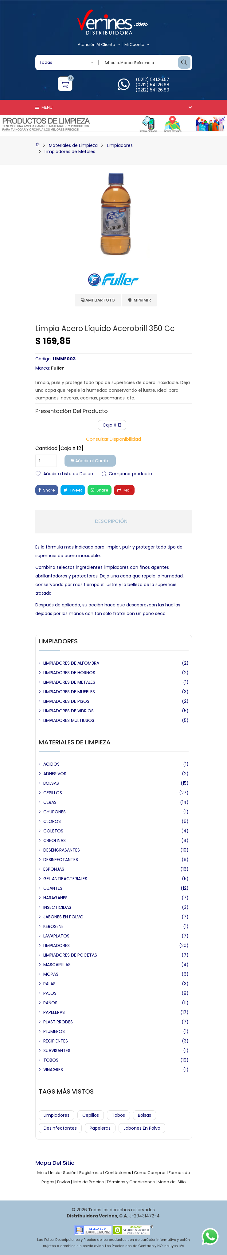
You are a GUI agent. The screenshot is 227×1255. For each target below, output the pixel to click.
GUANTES (52, 888)
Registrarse (90, 1173)
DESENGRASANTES (61, 850)
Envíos (63, 1182)
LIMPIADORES (56, 945)
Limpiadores (120, 145)
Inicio (42, 1173)
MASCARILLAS (57, 964)
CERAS (50, 802)
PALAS (49, 984)
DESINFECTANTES (60, 859)
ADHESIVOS (54, 774)
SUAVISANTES (56, 1050)
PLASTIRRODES (58, 1022)
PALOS (50, 993)
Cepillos (90, 1115)
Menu (44, 107)
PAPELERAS (54, 1012)
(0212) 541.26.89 (152, 90)
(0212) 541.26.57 (152, 79)
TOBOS (50, 1060)
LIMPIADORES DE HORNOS (69, 673)
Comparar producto (130, 473)
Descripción (111, 521)
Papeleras (100, 1128)
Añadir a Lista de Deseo (68, 473)
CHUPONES (54, 812)
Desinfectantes (60, 1128)
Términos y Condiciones (131, 1182)
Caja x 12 (112, 425)
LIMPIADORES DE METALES (69, 682)
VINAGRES (53, 1070)
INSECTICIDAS (57, 907)
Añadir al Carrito (90, 461)
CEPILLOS (52, 793)
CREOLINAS (54, 840)
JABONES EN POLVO (63, 917)
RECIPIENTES (55, 1041)
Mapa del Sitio (172, 1182)
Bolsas (144, 1115)
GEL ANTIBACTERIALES (65, 879)
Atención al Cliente (99, 45)
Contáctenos (118, 1173)
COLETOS (53, 831)
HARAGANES (55, 898)
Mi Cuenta (136, 45)
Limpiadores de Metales (70, 151)
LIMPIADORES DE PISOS (66, 701)
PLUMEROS (54, 1031)
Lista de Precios (88, 1182)
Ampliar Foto (98, 300)
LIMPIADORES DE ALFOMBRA (71, 663)
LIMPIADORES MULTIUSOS (68, 720)
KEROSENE (53, 926)
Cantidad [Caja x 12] (59, 448)
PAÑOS (50, 1003)
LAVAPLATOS (56, 936)
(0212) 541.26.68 (152, 85)
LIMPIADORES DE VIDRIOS (68, 711)
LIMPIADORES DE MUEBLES (69, 692)
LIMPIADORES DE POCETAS (70, 955)
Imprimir (139, 300)
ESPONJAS (53, 869)
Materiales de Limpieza (73, 145)
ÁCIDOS (51, 764)
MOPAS (50, 974)
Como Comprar (150, 1173)
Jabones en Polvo (141, 1128)
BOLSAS (51, 783)
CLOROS (52, 821)
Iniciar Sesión (63, 1173)
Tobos (118, 1115)
